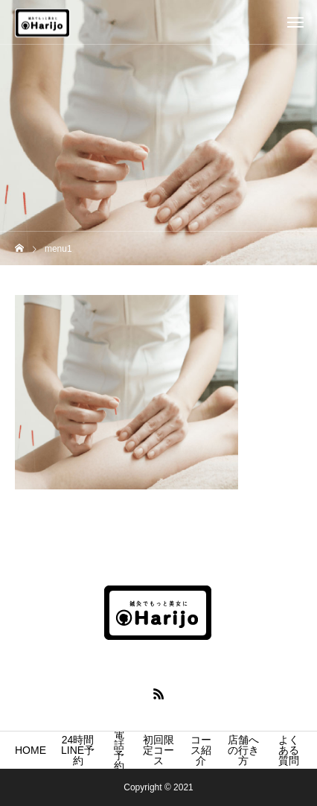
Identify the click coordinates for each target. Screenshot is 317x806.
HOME (30, 750)
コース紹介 (200, 750)
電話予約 (119, 750)
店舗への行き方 (243, 750)
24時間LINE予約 (78, 750)
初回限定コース (158, 750)
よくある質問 (288, 750)
